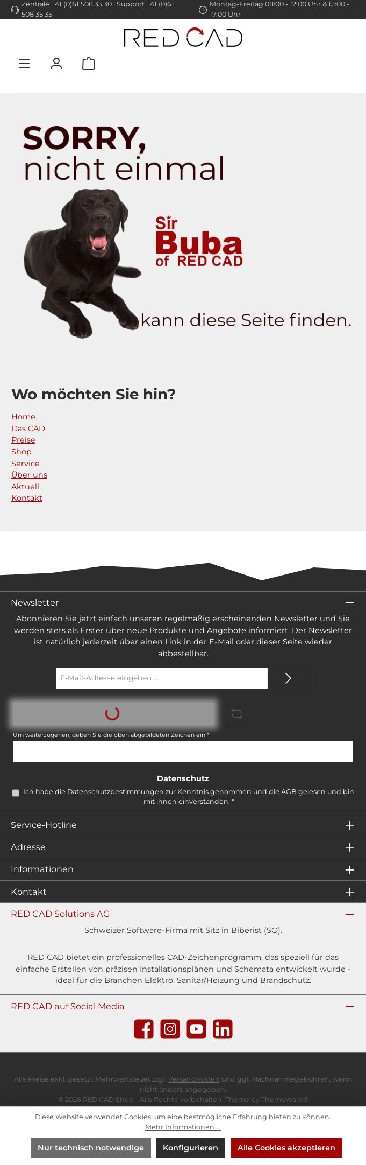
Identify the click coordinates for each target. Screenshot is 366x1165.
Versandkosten (194, 1079)
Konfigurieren (190, 1148)
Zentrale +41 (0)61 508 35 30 (66, 4)
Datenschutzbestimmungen (115, 792)
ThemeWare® (284, 1100)
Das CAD (28, 428)
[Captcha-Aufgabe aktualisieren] (237, 714)
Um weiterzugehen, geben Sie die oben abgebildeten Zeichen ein (111, 735)
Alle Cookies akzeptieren (286, 1148)
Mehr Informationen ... (183, 1127)
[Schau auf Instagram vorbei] (170, 1029)
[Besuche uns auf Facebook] (144, 1029)
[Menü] (24, 63)
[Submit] (288, 678)
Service (25, 463)
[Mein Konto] (56, 63)
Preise (23, 440)
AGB (289, 792)
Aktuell (25, 487)
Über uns (29, 475)
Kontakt (26, 498)
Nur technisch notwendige (91, 1148)
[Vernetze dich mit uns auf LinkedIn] (223, 1029)
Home (23, 417)
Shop (21, 452)
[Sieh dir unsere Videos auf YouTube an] (196, 1029)
